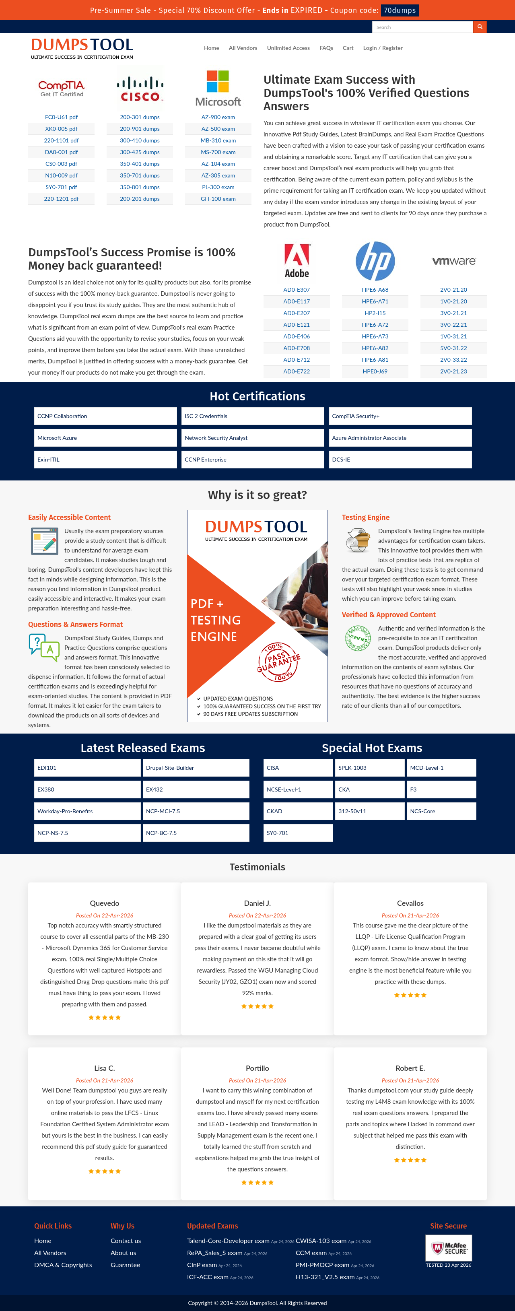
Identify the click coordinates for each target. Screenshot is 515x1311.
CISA (273, 767)
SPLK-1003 (352, 767)
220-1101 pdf (61, 140)
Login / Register (383, 47)
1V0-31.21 (453, 336)
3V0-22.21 (453, 324)
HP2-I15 (375, 312)
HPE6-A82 (375, 347)
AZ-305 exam (218, 175)
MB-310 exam (218, 140)
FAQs (326, 47)
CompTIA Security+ (356, 415)
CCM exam (311, 1252)
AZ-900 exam (218, 116)
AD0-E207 (297, 312)
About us (123, 1252)
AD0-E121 (297, 324)
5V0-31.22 (453, 347)
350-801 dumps (140, 186)
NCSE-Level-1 (284, 789)
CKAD (274, 811)
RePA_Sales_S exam (215, 1252)
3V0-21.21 (453, 312)
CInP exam (202, 1264)
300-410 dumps (140, 140)
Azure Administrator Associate (369, 437)
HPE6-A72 (375, 324)
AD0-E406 (297, 336)
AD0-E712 (297, 359)
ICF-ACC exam (208, 1276)
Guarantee (125, 1264)
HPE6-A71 (375, 301)
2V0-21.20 (453, 289)
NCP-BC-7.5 (161, 832)
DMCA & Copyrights (63, 1264)
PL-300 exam (218, 186)
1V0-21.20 (453, 301)
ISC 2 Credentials (206, 415)
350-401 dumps (140, 163)
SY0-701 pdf (61, 186)
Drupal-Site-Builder (170, 767)
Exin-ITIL (48, 459)
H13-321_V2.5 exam (325, 1276)
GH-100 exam (218, 198)
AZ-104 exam (218, 163)
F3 (413, 789)
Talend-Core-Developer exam (228, 1240)
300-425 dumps (140, 151)
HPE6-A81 (375, 359)
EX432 (154, 789)
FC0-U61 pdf (61, 116)
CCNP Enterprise (206, 459)
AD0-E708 (297, 347)
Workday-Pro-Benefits (65, 811)
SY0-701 (277, 832)
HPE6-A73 (375, 336)
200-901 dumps (140, 128)
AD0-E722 (297, 371)
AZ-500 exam (218, 128)
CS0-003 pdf (61, 163)
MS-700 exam (218, 151)
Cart (348, 47)
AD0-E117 (297, 301)
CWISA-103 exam (321, 1240)
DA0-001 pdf (61, 151)
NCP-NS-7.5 (52, 832)
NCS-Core (422, 811)
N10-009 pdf (61, 175)
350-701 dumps (140, 175)
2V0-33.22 (453, 359)
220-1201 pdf (61, 198)
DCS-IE (341, 459)
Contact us (126, 1240)
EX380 (45, 789)
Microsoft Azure (57, 437)
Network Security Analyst (216, 437)
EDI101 (46, 767)
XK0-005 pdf (61, 128)
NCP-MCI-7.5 (163, 811)
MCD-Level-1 (426, 767)
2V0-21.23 (453, 371)
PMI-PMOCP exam (323, 1264)
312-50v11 (352, 811)
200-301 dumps (140, 116)
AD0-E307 (297, 289)
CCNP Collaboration (62, 415)
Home (211, 47)
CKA (344, 789)
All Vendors (243, 47)
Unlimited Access (288, 47)
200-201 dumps (140, 198)
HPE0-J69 (375, 371)
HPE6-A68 (375, 289)
